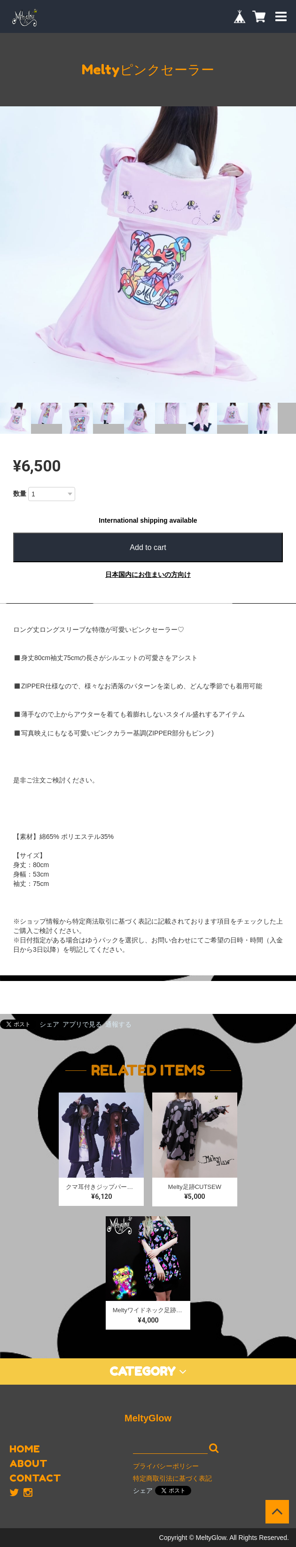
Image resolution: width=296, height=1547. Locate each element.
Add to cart (148, 547)
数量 (19, 493)
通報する (118, 1024)
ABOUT (28, 1463)
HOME (24, 1449)
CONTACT (35, 1478)
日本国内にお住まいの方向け (148, 574)
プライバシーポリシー (166, 1466)
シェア (49, 1024)
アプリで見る (82, 1024)
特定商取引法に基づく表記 (172, 1478)
